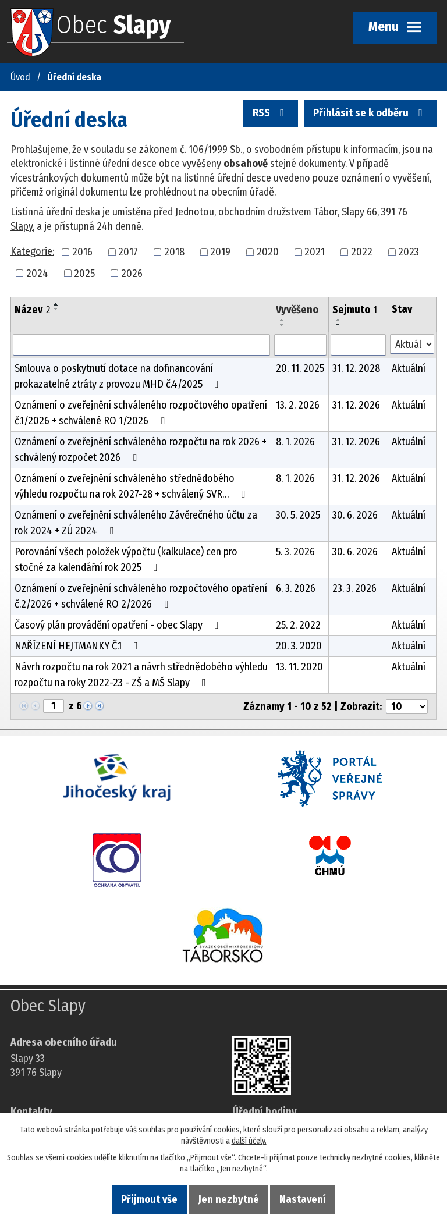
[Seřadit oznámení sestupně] (56, 309)
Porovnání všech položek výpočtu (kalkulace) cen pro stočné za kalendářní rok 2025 (126, 559)
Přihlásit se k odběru (370, 115)
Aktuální (408, 368)
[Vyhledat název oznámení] (141, 345)
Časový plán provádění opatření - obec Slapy (119, 625)
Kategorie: (32, 251)
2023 (408, 252)
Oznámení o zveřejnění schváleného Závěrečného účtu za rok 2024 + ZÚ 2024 (136, 523)
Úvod (20, 77)
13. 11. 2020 (299, 667)
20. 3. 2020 (299, 646)
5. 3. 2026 (295, 551)
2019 (220, 252)
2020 (268, 252)
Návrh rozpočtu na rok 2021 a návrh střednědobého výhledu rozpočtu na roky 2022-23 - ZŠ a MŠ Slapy (141, 675)
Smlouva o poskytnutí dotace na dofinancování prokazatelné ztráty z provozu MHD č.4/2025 (119, 376)
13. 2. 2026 (298, 405)
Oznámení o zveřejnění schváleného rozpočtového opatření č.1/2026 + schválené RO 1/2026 (141, 413)
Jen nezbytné (228, 1199)
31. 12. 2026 (356, 405)
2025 (84, 273)
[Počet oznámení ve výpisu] (407, 706)
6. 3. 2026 (295, 588)
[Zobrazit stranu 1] (53, 706)
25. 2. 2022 (298, 625)
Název (32, 309)
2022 (361, 252)
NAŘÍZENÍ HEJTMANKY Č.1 (79, 646)
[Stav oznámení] (412, 344)
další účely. (249, 1141)
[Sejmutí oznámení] (358, 345)
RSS (271, 115)
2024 (37, 273)
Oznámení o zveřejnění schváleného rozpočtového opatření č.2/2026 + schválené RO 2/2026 (141, 596)
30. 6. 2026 (355, 515)
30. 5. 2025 (298, 515)
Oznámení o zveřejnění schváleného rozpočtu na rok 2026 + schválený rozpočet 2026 (141, 449)
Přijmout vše (149, 1199)
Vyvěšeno (297, 309)
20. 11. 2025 (300, 368)
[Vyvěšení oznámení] (300, 345)
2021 (314, 252)
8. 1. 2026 (295, 441)
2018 (174, 252)
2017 (128, 252)
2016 (82, 252)
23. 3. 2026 (354, 588)
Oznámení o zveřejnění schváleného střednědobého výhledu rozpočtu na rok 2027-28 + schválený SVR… (132, 486)
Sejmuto (354, 309)
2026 (132, 273)
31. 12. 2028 (356, 368)
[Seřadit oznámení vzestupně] (56, 304)
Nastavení (302, 1199)
